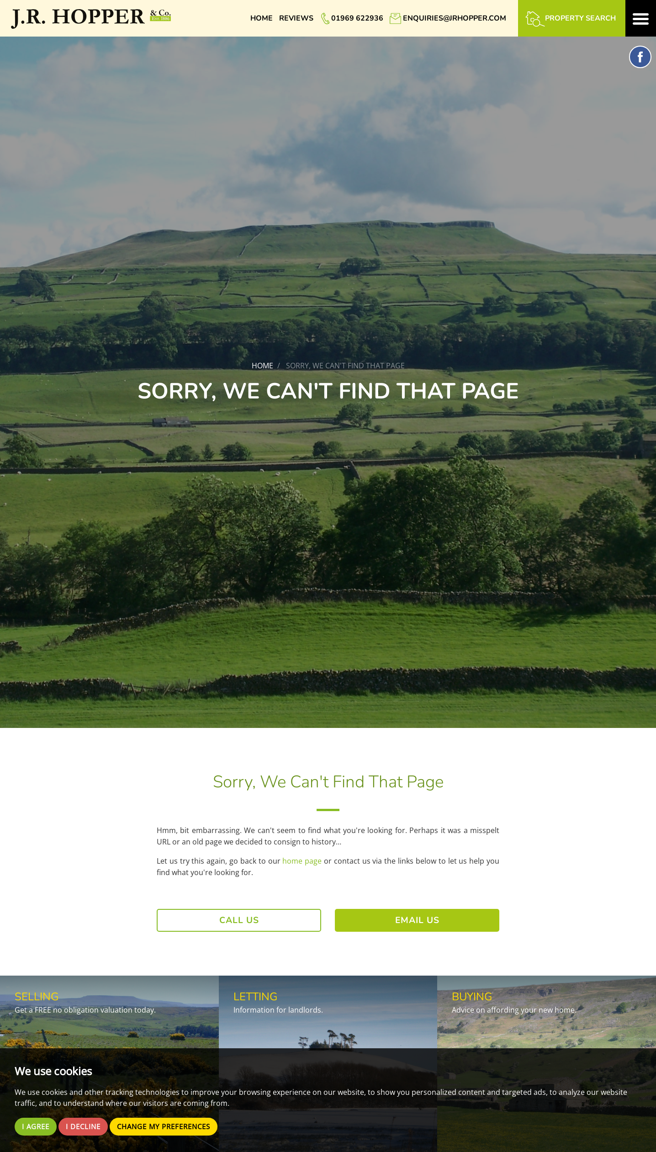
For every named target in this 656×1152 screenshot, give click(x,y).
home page (302, 861)
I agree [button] (37, 1126)
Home (261, 18)
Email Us (417, 920)
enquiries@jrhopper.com (454, 18)
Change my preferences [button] (172, 1126)
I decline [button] (86, 1126)
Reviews (296, 18)
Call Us (239, 920)
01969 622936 (357, 18)
